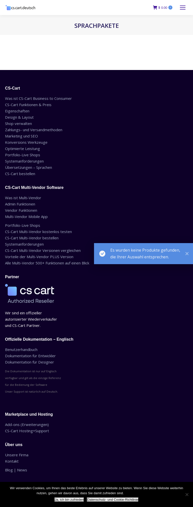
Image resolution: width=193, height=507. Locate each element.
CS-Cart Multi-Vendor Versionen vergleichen (43, 250)
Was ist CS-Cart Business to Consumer (38, 98)
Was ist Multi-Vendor (23, 197)
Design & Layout (19, 117)
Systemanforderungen (24, 161)
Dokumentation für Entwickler (30, 355)
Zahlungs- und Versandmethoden (33, 129)
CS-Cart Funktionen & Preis (28, 104)
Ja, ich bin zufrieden (69, 499)
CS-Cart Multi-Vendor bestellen (32, 237)
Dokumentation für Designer (29, 362)
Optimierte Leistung (22, 148)
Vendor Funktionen (21, 210)
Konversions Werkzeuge (26, 142)
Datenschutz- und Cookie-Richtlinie (112, 499)
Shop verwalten (18, 123)
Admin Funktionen (20, 203)
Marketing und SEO (21, 135)
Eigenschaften (17, 110)
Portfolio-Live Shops (22, 154)
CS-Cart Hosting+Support (27, 430)
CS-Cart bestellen (20, 173)
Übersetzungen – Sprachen (28, 167)
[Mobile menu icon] (182, 7)
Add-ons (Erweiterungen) (27, 424)
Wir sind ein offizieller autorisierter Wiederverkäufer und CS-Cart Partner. (31, 319)
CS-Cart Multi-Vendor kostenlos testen (38, 231)
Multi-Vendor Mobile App (26, 216)
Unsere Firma (16, 454)
